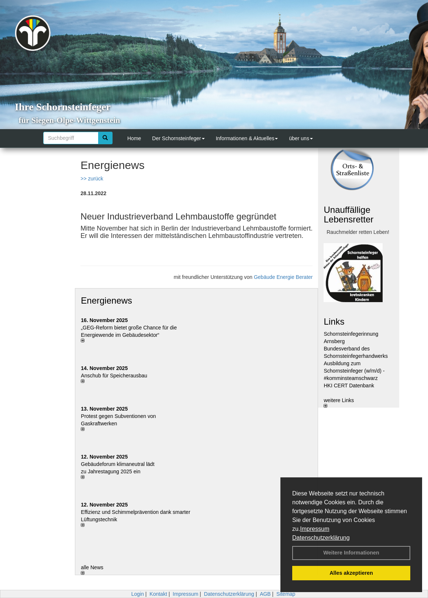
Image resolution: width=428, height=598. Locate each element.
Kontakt (158, 594)
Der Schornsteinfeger (178, 138)
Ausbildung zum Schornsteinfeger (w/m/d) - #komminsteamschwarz (354, 370)
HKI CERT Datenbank (349, 385)
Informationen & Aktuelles (247, 138)
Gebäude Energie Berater (283, 277)
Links (334, 321)
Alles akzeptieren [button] (351, 573)
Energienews (106, 300)
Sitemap (285, 594)
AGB (265, 594)
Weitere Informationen (351, 553)
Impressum (314, 529)
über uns (301, 138)
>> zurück (91, 179)
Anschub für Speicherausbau (114, 375)
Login (137, 594)
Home (134, 138)
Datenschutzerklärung (321, 538)
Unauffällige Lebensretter (348, 214)
